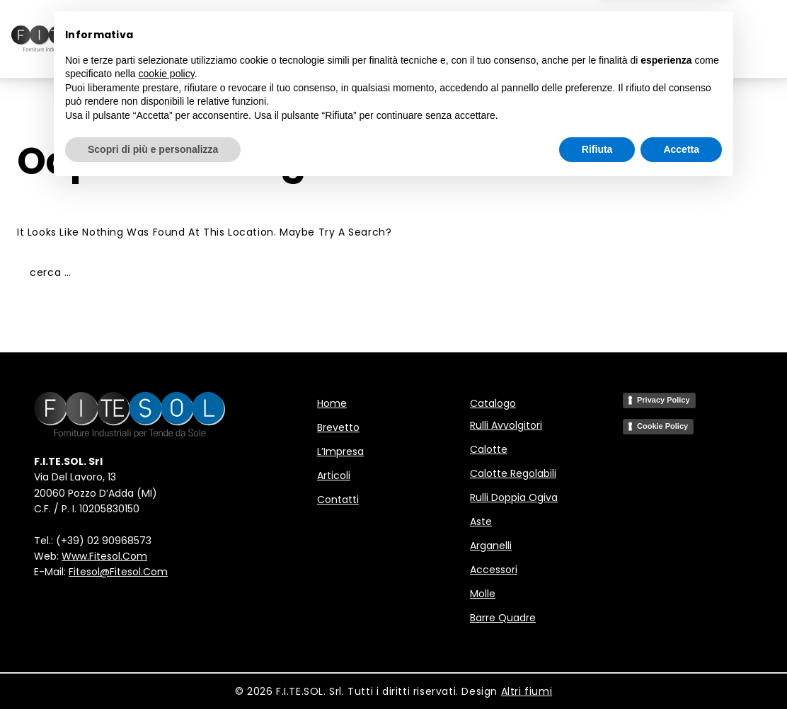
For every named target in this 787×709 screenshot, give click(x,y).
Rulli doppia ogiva (514, 497)
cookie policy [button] (167, 595)
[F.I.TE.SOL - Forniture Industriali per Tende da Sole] (68, 38)
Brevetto (261, 39)
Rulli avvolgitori (506, 425)
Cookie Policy (662, 426)
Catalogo (493, 403)
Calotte (488, 449)
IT (658, 41)
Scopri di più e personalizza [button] (153, 670)
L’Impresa (430, 39)
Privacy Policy (663, 400)
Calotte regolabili (513, 473)
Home (196, 39)
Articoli (504, 39)
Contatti (578, 39)
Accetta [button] (681, 670)
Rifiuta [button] (597, 670)
